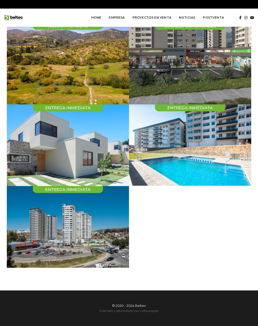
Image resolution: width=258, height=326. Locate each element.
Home (96, 17)
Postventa (213, 17)
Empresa (117, 17)
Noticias (187, 17)
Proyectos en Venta (152, 17)
